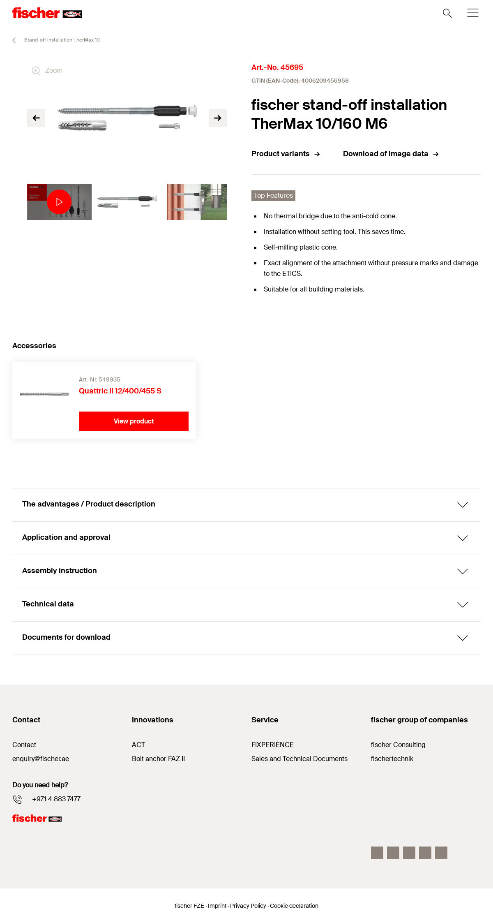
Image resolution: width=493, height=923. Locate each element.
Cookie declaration (294, 905)
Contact (24, 744)
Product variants (286, 154)
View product (134, 421)
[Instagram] (393, 853)
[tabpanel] (57, 202)
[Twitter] (425, 853)
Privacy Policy (248, 905)
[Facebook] (377, 853)
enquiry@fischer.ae (40, 758)
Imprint (217, 905)
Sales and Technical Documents (299, 758)
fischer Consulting (398, 744)
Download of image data (391, 154)
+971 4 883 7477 (56, 799)
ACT (138, 744)
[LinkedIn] (409, 853)
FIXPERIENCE (272, 744)
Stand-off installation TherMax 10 (52, 40)
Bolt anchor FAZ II (158, 758)
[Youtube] (441, 853)
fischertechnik (392, 758)
